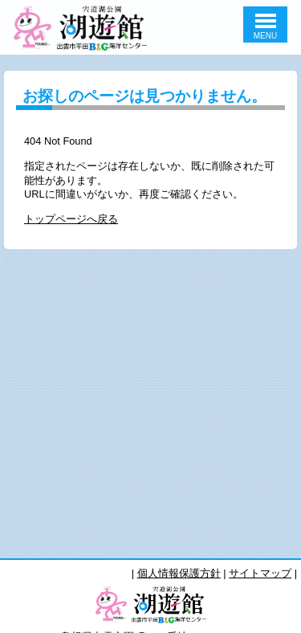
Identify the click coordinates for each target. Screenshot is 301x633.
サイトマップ (260, 573)
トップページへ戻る (71, 219)
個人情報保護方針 (179, 573)
